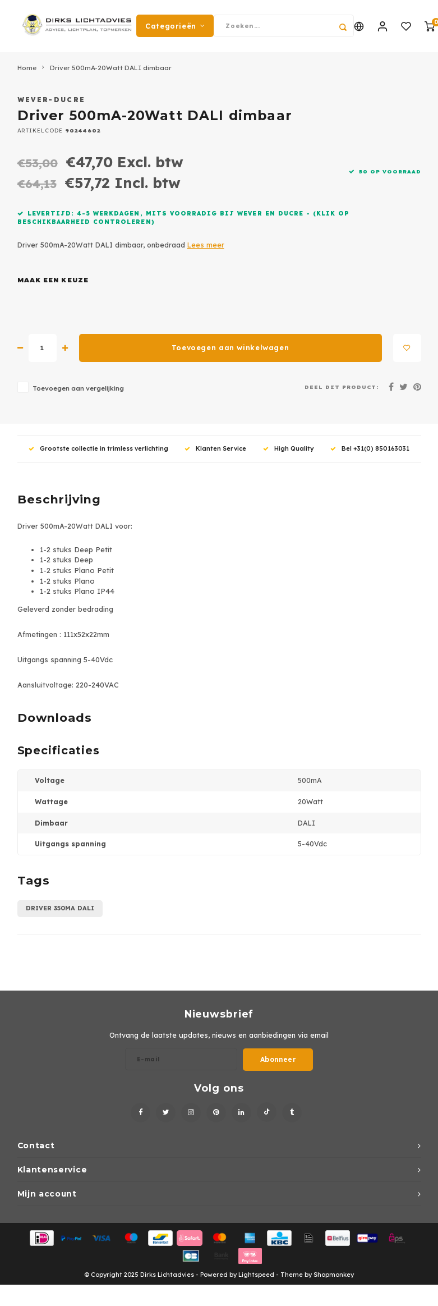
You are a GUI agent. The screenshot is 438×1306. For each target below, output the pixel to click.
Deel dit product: (342, 390)
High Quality (288, 452)
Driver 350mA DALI (60, 912)
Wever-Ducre (51, 103)
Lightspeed (256, 1278)
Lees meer (205, 248)
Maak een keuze (53, 284)
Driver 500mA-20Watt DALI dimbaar (111, 71)
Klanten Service (215, 452)
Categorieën (175, 28)
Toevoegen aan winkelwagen (230, 351)
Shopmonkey (333, 1278)
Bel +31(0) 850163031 (369, 452)
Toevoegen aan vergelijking (78, 392)
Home (26, 71)
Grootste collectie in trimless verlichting (98, 452)
